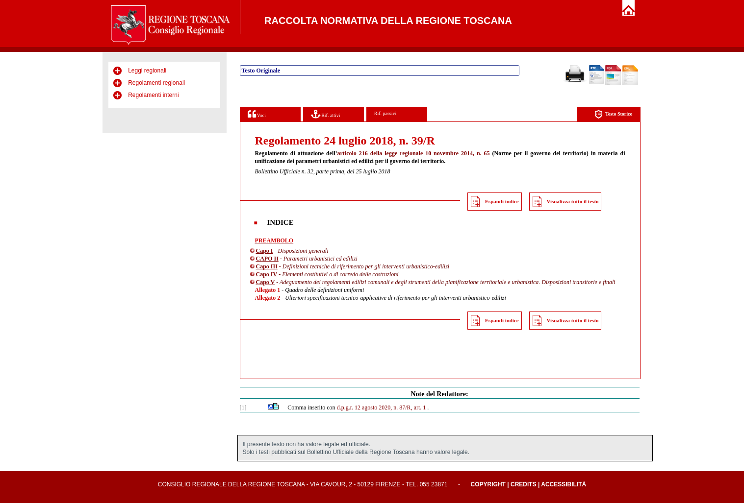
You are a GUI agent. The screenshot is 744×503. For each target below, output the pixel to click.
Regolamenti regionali (156, 82)
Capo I (264, 250)
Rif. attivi (325, 114)
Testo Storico (613, 114)
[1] (243, 407)
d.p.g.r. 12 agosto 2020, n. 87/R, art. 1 (381, 407)
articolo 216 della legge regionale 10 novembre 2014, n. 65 (413, 153)
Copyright (488, 484)
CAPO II (267, 258)
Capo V (265, 282)
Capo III (267, 266)
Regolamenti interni (153, 95)
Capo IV (267, 274)
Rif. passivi (385, 113)
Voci (257, 114)
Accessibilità (563, 484)
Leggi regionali (147, 70)
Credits (524, 484)
